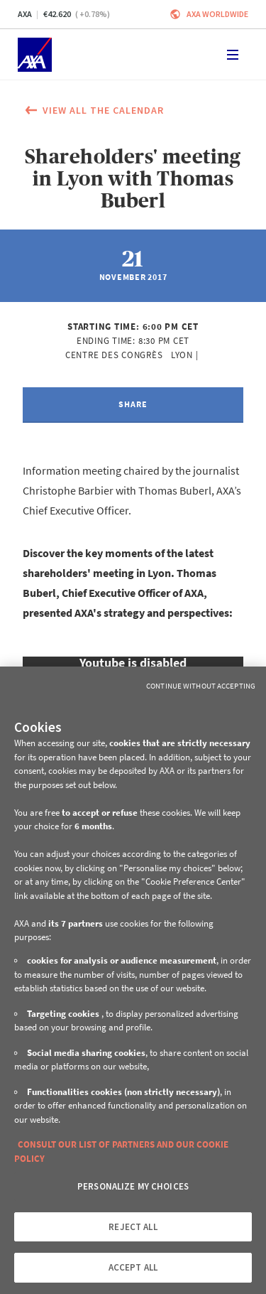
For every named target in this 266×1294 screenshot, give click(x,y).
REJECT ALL (133, 1227)
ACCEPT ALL (133, 1267)
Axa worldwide (217, 14)
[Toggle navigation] (232, 54)
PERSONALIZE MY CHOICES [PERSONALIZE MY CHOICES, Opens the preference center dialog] (133, 1186)
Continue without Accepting (200, 686)
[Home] (35, 55)
